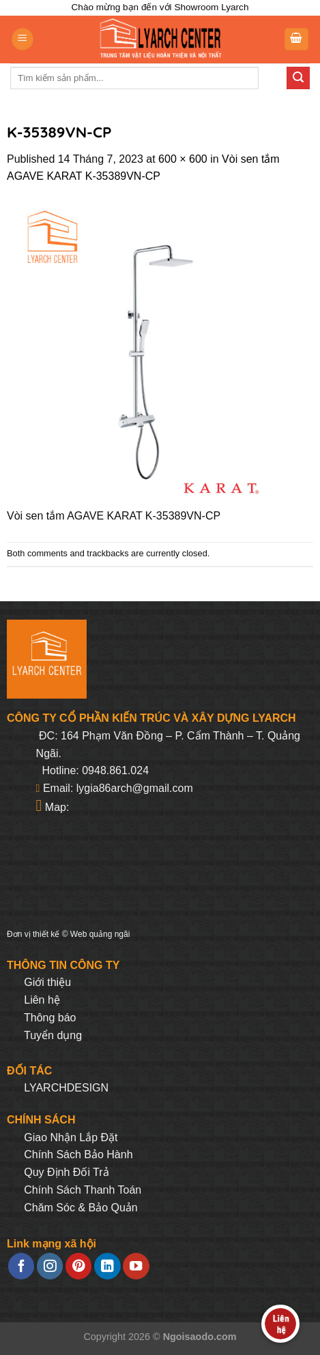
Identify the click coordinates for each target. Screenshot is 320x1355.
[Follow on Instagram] (50, 1266)
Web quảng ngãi (100, 934)
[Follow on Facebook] (21, 1266)
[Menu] (22, 39)
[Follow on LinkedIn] (107, 1266)
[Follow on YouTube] (136, 1266)
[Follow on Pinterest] (78, 1266)
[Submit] (298, 78)
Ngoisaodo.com (200, 1336)
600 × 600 (182, 159)
